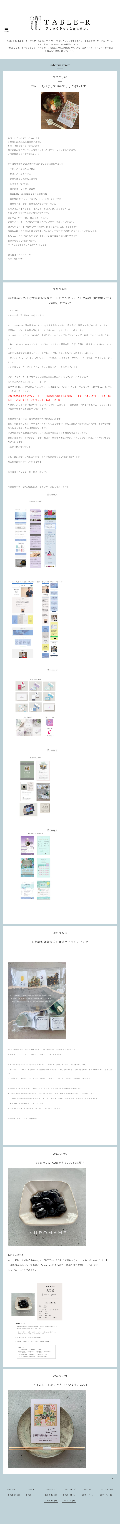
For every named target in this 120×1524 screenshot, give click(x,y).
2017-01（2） (106, 1495)
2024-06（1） (32, 1489)
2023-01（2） (70, 1489)
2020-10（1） (51, 1495)
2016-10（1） (69, 1500)
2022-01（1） (89, 1489)
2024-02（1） (51, 1489)
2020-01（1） (70, 1495)
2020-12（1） (33, 1495)
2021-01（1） (14, 1495)
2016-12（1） (51, 1500)
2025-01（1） (13, 1489)
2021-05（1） (107, 1489)
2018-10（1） (88, 1495)
